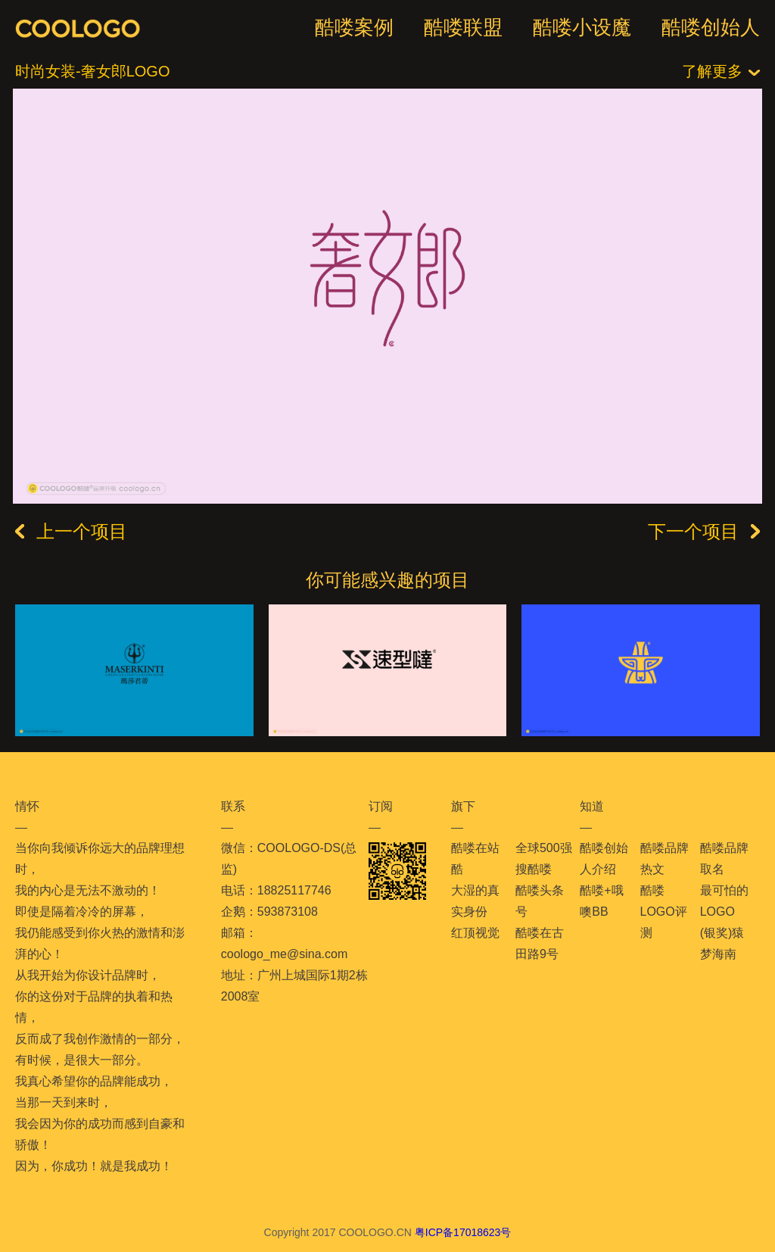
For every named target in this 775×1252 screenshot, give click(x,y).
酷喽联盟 (463, 27)
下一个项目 (704, 532)
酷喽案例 (354, 27)
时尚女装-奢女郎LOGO (92, 71)
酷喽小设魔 (582, 27)
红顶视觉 (475, 932)
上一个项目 (71, 532)
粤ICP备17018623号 (463, 1232)
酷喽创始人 (710, 27)
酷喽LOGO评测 (663, 911)
